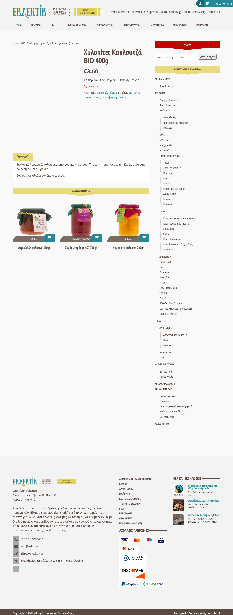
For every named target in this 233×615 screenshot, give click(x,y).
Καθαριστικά (157, 21)
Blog (121, 505)
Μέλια (162, 279)
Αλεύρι (162, 131)
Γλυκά (162, 208)
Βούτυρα (168, 169)
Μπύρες (167, 342)
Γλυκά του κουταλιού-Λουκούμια (179, 215)
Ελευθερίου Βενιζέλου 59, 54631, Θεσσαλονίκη (52, 557)
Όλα (19, 21)
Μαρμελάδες (169, 114)
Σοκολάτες (168, 225)
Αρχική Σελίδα (126, 485)
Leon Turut (213, 610)
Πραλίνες (167, 124)
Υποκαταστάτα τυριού (174, 185)
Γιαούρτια (168, 201)
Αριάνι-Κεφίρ (169, 190)
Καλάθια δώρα (166, 82)
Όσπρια (163, 289)
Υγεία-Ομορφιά (131, 21)
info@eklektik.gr (31, 543)
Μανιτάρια (164, 274)
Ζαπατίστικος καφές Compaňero (203, 497)
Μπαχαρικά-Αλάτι (105, 21)
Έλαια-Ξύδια (165, 258)
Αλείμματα (164, 107)
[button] (49, 235)
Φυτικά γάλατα (167, 102)
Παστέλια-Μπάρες (172, 236)
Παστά (162, 295)
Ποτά (54, 21)
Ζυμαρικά (43, 40)
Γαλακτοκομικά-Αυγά (169, 152)
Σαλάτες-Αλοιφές (172, 164)
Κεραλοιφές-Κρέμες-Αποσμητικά (175, 403)
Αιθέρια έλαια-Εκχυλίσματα (172, 408)
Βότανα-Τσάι (165, 368)
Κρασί (166, 336)
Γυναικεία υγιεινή (167, 392)
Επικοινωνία (213, 8)
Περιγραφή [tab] (22, 153)
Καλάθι (123, 480)
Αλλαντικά (164, 136)
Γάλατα (167, 196)
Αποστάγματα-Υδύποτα (175, 331)
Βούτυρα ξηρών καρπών (175, 119)
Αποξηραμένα (166, 142)
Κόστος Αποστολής (171, 8)
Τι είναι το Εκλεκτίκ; (118, 8)
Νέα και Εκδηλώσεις (194, 8)
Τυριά (166, 159)
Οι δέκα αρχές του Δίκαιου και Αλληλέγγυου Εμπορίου (202, 484)
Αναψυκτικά (165, 349)
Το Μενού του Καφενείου (145, 8)
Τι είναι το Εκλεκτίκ (129, 500)
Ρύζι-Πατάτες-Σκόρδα (170, 300)
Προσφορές (202, 21)
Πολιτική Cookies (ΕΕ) (130, 520)
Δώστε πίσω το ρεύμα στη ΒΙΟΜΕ (204, 512)
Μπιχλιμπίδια (179, 21)
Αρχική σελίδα (19, 40)
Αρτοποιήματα (166, 147)
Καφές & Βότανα (77, 21)
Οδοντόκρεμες (166, 413)
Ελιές (162, 263)
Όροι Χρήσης (126, 515)
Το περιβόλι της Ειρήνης (114, 94)
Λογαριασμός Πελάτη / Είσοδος (135, 476)
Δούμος (137, 89)
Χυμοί (162, 354)
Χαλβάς (167, 230)
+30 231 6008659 (31, 536)
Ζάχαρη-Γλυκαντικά (169, 97)
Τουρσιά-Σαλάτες (168, 310)
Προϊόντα (124, 490)
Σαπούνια (164, 398)
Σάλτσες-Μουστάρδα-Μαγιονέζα (175, 305)
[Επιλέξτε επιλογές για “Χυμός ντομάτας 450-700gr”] (96, 235)
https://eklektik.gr (31, 550)
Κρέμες (167, 180)
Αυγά (165, 175)
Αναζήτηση (207, 53)
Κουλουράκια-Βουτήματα (176, 220)
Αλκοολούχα (165, 324)
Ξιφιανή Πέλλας (92, 94)
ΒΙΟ (130, 89)
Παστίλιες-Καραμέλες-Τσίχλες (178, 241)
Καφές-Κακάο (166, 373)
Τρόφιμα (35, 21)
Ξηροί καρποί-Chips (169, 284)
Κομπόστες (169, 246)
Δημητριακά (165, 253)
